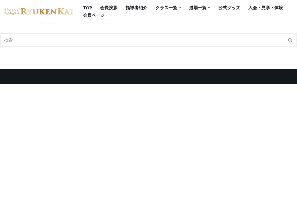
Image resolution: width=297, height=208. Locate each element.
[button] (184, 8)
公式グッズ (235, 7)
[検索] (142, 41)
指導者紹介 (139, 7)
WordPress (60, 200)
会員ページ (139, 15)
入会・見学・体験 (101, 15)
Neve (10, 200)
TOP (88, 7)
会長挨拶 (110, 7)
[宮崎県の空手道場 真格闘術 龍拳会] (38, 11)
